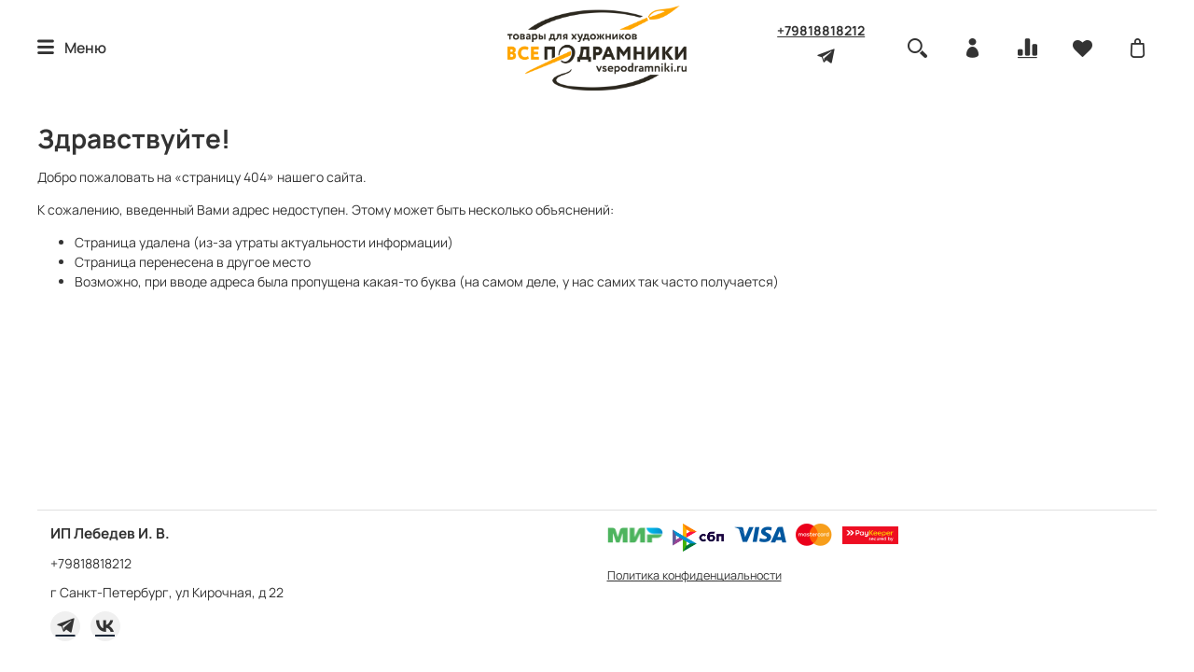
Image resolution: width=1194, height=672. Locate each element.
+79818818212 (821, 30)
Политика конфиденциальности (694, 575)
